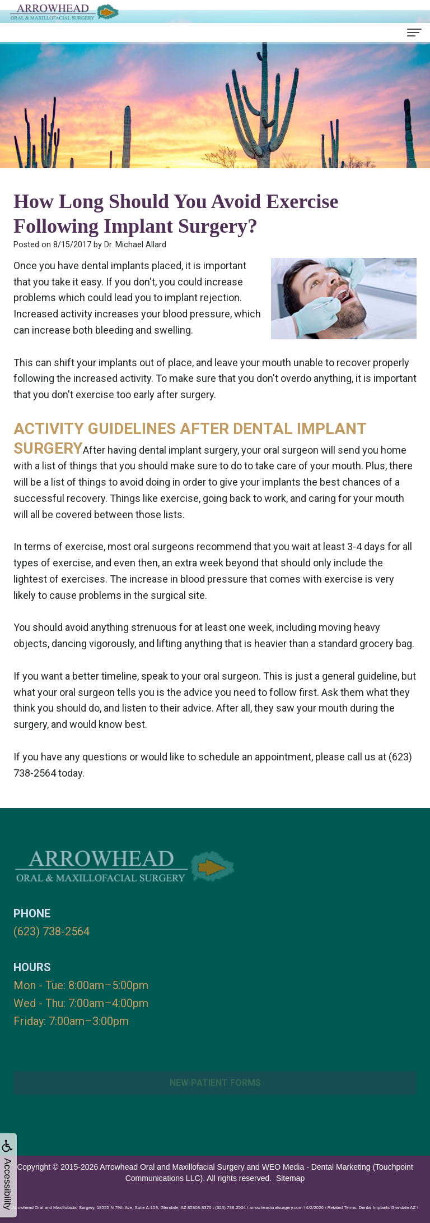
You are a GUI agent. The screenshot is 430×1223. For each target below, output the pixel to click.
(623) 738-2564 (51, 931)
